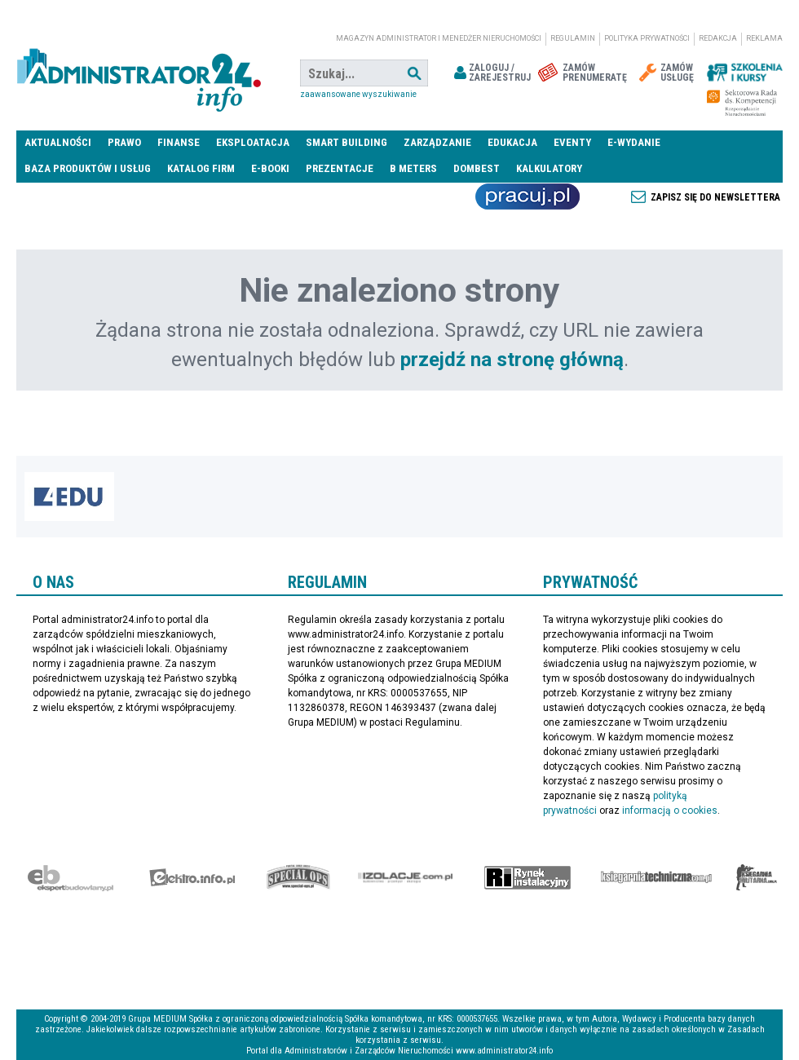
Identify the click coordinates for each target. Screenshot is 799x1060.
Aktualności (57, 142)
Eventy (572, 142)
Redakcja (718, 38)
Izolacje (405, 877)
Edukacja (512, 142)
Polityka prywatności (647, 38)
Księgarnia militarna (756, 877)
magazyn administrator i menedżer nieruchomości (438, 38)
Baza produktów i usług (87, 168)
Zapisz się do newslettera (715, 197)
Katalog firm (201, 168)
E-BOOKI (270, 168)
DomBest (476, 168)
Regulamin (572, 38)
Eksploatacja (252, 142)
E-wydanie (633, 142)
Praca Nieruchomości (527, 196)
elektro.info (192, 877)
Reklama (764, 38)
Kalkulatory (549, 168)
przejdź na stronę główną (512, 359)
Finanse (178, 142)
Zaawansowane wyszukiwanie (358, 94)
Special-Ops (298, 877)
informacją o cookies (669, 810)
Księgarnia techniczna (656, 877)
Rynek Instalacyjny (527, 877)
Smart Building (346, 142)
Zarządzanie (437, 142)
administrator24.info (138, 73)
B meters (413, 168)
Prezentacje (339, 168)
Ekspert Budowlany (70, 877)
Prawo (124, 142)
